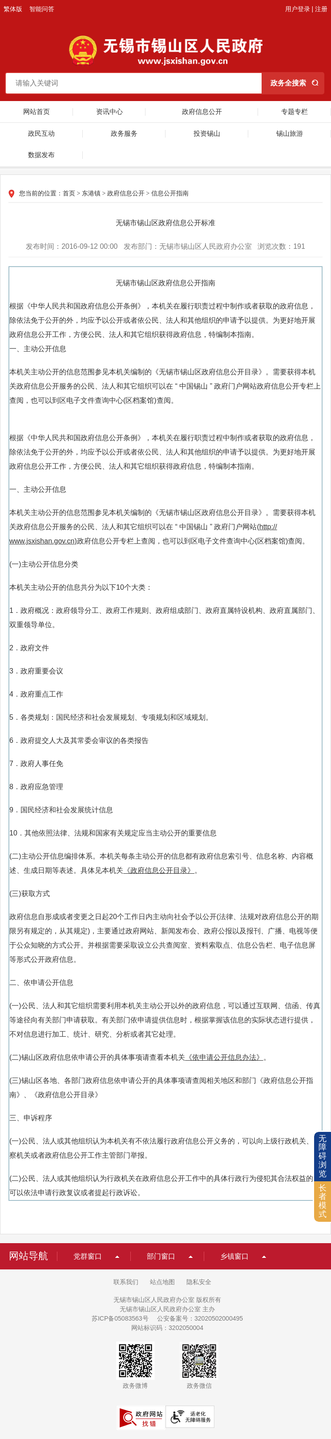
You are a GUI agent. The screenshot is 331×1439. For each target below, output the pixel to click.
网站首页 (36, 111)
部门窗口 (161, 1256)
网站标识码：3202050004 (167, 1327)
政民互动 (41, 133)
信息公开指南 (170, 193)
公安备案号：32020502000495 (200, 1318)
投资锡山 (207, 133)
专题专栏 (294, 111)
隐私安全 (198, 1281)
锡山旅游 (289, 133)
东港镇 (91, 193)
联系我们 (125, 1281)
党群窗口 (87, 1256)
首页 (69, 193)
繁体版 (13, 8)
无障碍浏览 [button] (323, 1156)
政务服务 (124, 133)
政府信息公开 (202, 111)
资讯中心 (109, 111)
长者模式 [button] (323, 1201)
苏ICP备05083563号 (120, 1318)
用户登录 (297, 8)
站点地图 (162, 1281)
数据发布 (41, 154)
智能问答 (41, 8)
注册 (321, 8)
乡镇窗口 (234, 1256)
